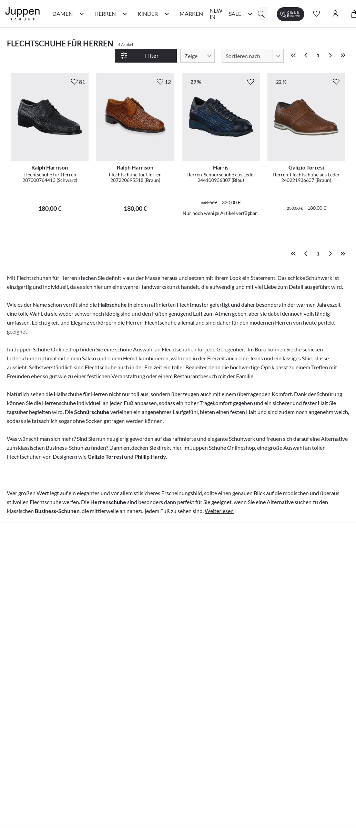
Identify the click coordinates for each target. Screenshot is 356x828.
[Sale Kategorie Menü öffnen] (250, 14)
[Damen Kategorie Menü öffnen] (82, 14)
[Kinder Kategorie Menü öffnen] (167, 14)
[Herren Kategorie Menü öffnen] (125, 14)
